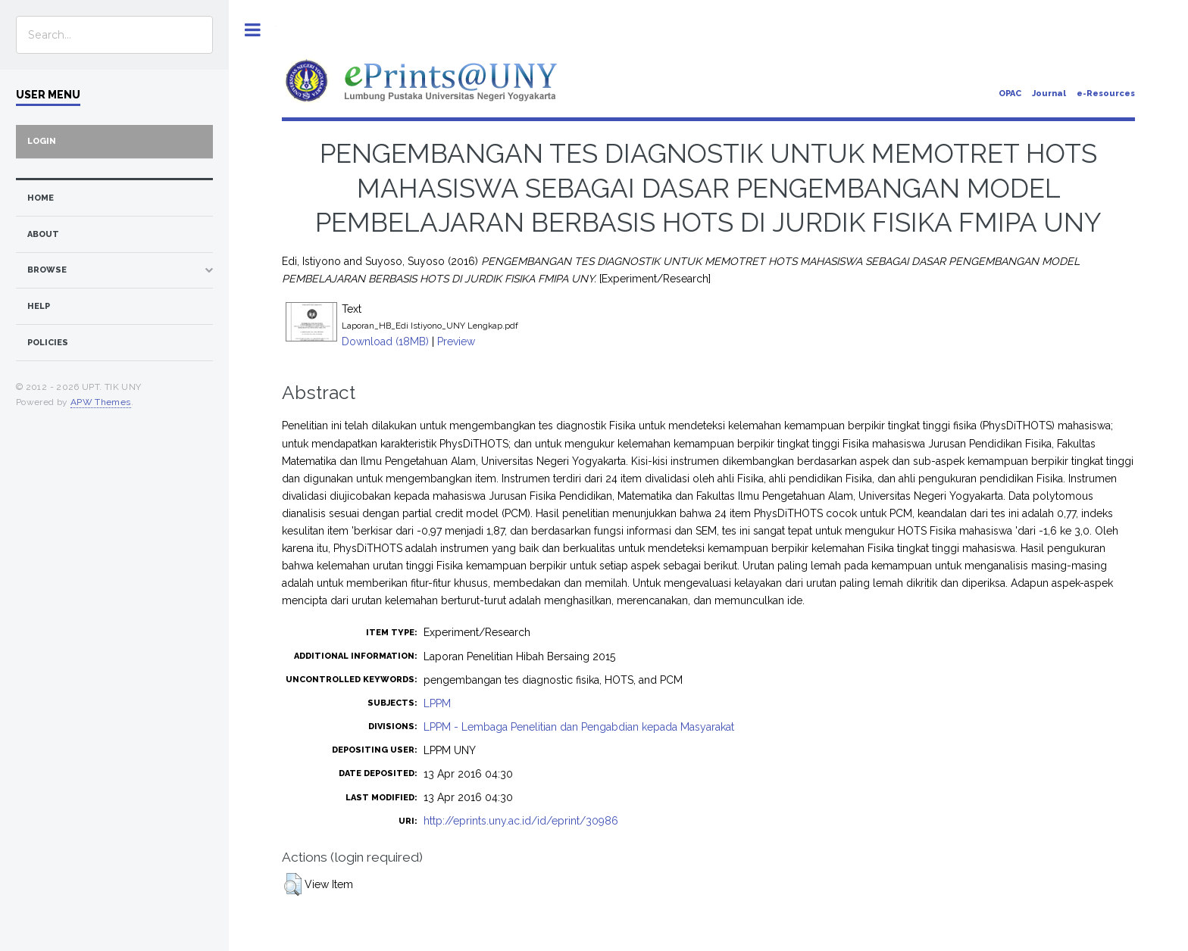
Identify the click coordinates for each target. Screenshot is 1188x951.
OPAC (1010, 93)
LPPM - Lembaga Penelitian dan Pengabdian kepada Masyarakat (579, 727)
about (43, 234)
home (40, 198)
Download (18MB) (385, 341)
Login (41, 141)
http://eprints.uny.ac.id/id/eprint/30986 (521, 821)
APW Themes (100, 402)
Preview (456, 341)
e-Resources (1106, 93)
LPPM (437, 703)
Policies (47, 343)
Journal (1049, 93)
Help (38, 306)
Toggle (253, 30)
